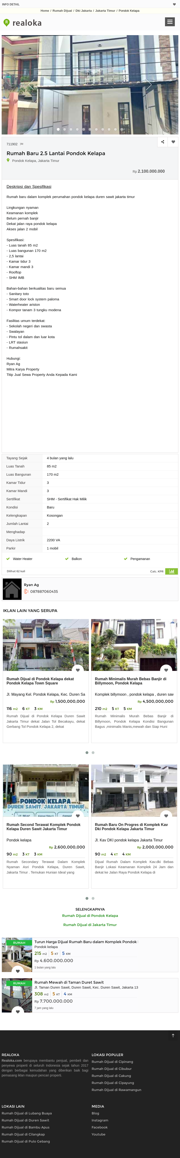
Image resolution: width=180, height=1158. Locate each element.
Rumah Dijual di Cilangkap (23, 1134)
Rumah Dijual (62, 10)
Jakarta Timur (105, 10)
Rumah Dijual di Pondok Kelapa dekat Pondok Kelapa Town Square (40, 681)
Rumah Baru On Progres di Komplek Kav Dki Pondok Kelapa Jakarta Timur (131, 827)
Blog (95, 1113)
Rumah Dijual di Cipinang (112, 1062)
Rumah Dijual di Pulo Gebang (26, 1141)
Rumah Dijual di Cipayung (113, 1083)
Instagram (100, 1120)
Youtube (98, 1134)
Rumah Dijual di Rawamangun (116, 1090)
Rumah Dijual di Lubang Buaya (27, 1113)
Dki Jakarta (83, 10)
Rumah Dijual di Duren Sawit (25, 1120)
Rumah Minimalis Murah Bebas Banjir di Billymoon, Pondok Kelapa (130, 681)
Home (45, 10)
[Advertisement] (90, 412)
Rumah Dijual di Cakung (111, 1076)
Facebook (100, 1127)
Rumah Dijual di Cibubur (112, 1069)
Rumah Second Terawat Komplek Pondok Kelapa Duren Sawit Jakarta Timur (43, 827)
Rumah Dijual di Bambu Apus (25, 1127)
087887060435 (41, 591)
